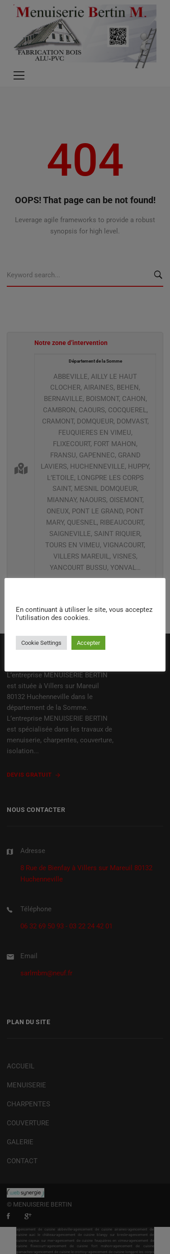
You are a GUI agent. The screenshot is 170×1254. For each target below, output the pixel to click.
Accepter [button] (88, 642)
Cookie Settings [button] (41, 642)
